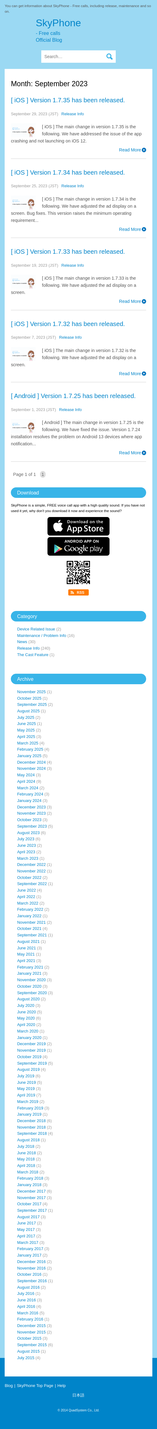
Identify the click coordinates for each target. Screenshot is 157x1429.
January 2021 (29, 973)
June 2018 (26, 1153)
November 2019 (31, 1050)
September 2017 (32, 1210)
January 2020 (29, 1037)
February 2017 (30, 1248)
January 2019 (29, 1114)
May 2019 (26, 1088)
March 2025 (27, 743)
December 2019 (31, 1043)
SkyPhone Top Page (35, 1385)
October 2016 (29, 1274)
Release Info (72, 114)
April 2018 (26, 1165)
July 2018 (25, 1146)
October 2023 (29, 819)
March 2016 (27, 1313)
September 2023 (32, 826)
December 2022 (31, 864)
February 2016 (30, 1319)
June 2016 (26, 1300)
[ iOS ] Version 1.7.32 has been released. (68, 323)
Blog (9, 1385)
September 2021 (32, 935)
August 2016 (28, 1287)
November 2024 (31, 768)
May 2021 (26, 954)
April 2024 (26, 781)
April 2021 (26, 960)
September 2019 (32, 1063)
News (22, 641)
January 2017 (29, 1255)
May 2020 (26, 1018)
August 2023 (28, 832)
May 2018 (26, 1159)
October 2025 (29, 698)
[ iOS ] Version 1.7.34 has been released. (68, 172)
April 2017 (26, 1236)
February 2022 (30, 909)
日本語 (78, 1395)
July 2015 (25, 1357)
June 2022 (26, 890)
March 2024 (27, 788)
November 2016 (31, 1268)
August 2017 (28, 1217)
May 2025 (26, 730)
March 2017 (27, 1242)
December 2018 (31, 1120)
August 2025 (28, 711)
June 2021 (26, 948)
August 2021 (28, 941)
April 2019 (26, 1095)
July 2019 (25, 1076)
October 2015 (29, 1338)
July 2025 (25, 717)
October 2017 (29, 1204)
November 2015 (31, 1332)
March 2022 (27, 903)
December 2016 (31, 1261)
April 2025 (26, 736)
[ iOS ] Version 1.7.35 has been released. (68, 100)
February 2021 (30, 967)
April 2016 (26, 1306)
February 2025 (30, 749)
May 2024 (26, 775)
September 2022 (32, 883)
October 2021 (29, 928)
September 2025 (32, 704)
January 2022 (29, 916)
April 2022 (26, 896)
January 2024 (29, 800)
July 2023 (25, 839)
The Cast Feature (32, 654)
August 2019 (28, 1069)
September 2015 (32, 1344)
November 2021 (31, 922)
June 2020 (26, 1012)
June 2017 (26, 1223)
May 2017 (26, 1229)
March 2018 (27, 1172)
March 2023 (27, 858)
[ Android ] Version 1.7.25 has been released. (73, 395)
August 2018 (28, 1140)
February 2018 (30, 1178)
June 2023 (26, 845)
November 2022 (31, 871)
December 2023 (31, 807)
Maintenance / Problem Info (41, 635)
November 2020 (31, 979)
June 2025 (26, 723)
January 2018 (29, 1184)
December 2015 (31, 1325)
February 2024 (30, 794)
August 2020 (28, 999)
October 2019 (29, 1056)
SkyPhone (94, 30)
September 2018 (32, 1133)
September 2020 (32, 992)
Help (61, 1385)
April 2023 (26, 852)
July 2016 (25, 1293)
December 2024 (31, 762)
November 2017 (31, 1197)
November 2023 (31, 813)
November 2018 (31, 1127)
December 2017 (31, 1191)
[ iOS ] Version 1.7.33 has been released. (68, 251)
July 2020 (25, 1005)
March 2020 (27, 1031)
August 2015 (28, 1351)
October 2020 (29, 986)
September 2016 (32, 1280)
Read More (130, 150)
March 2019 (27, 1101)
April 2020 (26, 1024)
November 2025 (31, 691)
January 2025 (29, 755)
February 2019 (30, 1108)
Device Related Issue (36, 629)
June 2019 (26, 1082)
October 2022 (29, 877)
